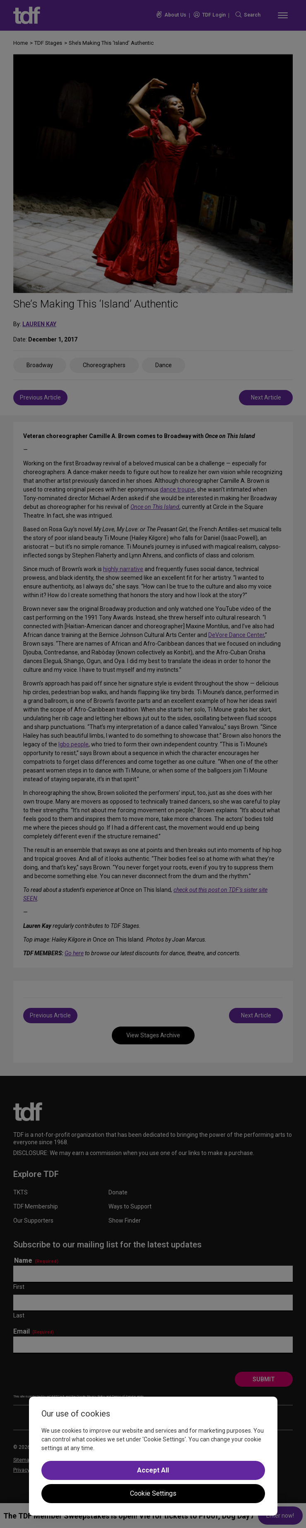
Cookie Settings (153, 1493)
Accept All (153, 1470)
